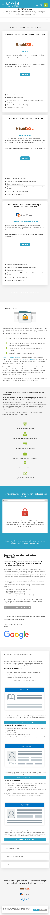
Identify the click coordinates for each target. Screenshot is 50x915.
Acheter (25, 74)
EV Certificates (31, 359)
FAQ (7, 865)
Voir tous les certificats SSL (18, 292)
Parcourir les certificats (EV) (25, 839)
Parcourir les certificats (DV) (25, 723)
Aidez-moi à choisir (34, 292)
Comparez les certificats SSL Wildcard (17, 608)
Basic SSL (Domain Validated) (11, 358)
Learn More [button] (42, 909)
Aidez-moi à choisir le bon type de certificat (19, 654)
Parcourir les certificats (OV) (25, 778)
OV (23, 359)
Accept (36, 909)
